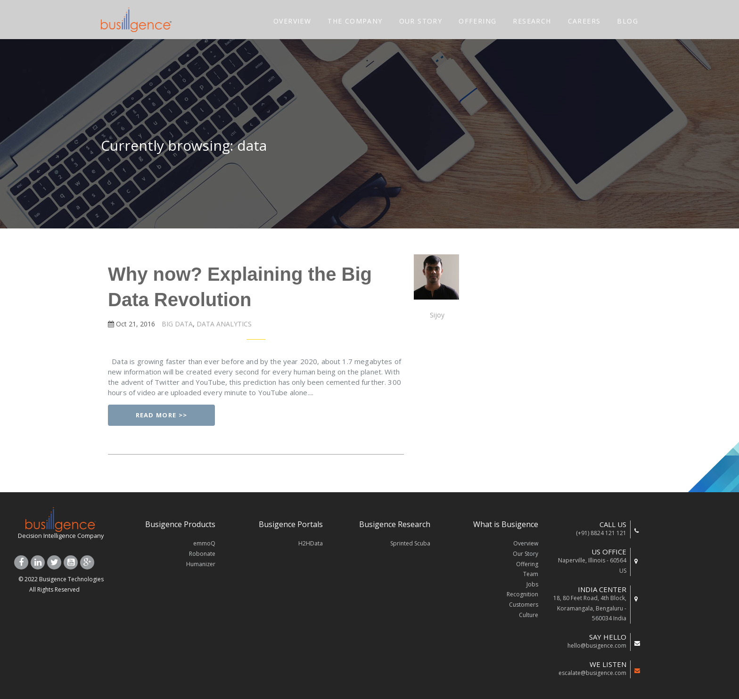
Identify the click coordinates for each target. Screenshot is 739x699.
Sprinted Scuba (410, 543)
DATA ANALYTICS (223, 323)
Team (530, 574)
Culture (528, 615)
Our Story (525, 554)
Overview (525, 543)
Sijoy (437, 314)
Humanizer (200, 564)
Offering (527, 564)
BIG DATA (176, 323)
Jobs (532, 584)
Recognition (522, 594)
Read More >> (162, 415)
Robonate (202, 554)
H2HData (310, 543)
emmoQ (204, 543)
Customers (523, 605)
